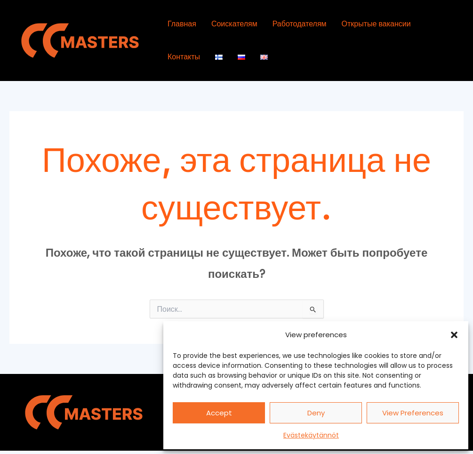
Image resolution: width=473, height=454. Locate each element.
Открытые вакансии (376, 23)
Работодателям (300, 23)
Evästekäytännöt (311, 435)
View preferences (412, 413)
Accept (219, 413)
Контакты (184, 56)
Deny (316, 413)
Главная (182, 23)
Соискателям (234, 23)
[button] (454, 335)
